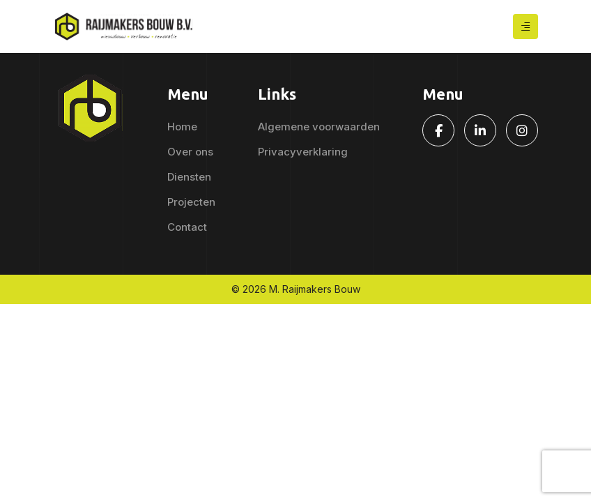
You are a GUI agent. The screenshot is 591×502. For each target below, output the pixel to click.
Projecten (191, 201)
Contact (187, 227)
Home (182, 126)
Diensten (189, 176)
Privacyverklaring (303, 151)
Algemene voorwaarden (319, 126)
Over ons (190, 151)
